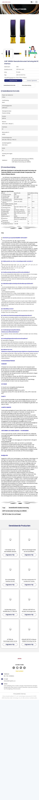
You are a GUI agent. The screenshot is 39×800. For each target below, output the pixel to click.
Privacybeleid (16, 694)
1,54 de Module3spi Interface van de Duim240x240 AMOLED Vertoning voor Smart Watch (10, 580)
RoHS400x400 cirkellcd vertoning (19, 508)
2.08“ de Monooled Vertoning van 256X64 (14, 511)
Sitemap (23, 694)
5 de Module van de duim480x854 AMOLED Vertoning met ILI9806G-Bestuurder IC (10, 550)
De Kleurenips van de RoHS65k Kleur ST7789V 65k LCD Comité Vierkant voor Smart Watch (10, 610)
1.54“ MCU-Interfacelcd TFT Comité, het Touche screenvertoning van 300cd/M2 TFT (29, 580)
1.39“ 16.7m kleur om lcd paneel (11, 514)
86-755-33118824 (9, 676)
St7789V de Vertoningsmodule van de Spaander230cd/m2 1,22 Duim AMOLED (10, 640)
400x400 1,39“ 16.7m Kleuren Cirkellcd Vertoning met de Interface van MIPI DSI (29, 640)
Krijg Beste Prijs (33, 80)
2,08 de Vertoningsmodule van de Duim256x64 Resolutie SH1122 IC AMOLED (29, 550)
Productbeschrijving (26, 85)
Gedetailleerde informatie (9, 85)
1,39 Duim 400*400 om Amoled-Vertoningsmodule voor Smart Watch (29, 610)
